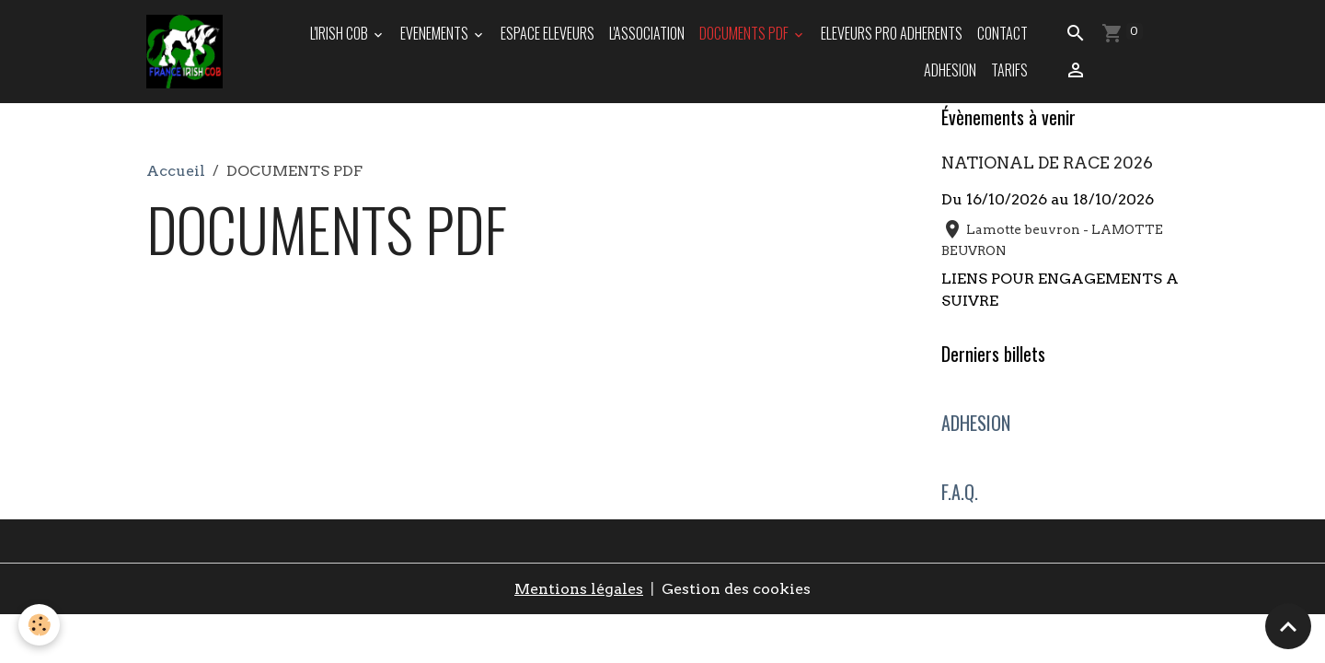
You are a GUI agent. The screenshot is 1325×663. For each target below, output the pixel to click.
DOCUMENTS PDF (745, 33)
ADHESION (950, 70)
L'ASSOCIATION (647, 33)
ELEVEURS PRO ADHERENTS (891, 33)
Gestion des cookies (736, 589)
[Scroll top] (1288, 626)
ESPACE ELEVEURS (547, 33)
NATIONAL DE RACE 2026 (1047, 162)
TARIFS (1009, 70)
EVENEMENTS (435, 33)
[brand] (185, 51)
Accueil (175, 171)
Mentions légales (578, 589)
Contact (1002, 33)
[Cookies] (39, 625)
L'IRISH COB (340, 33)
